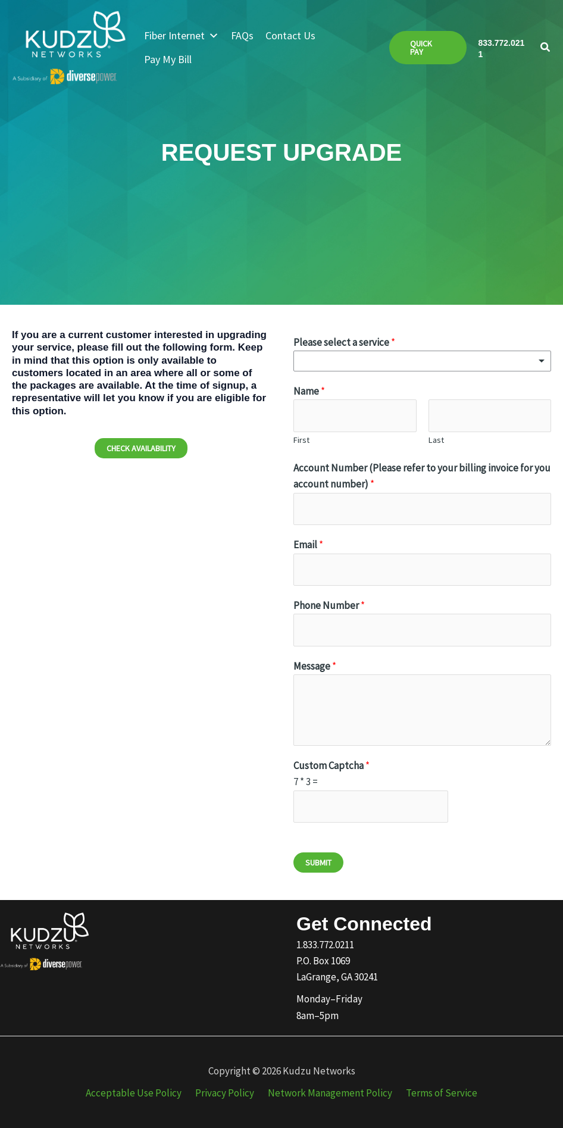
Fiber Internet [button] (181, 36)
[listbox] (422, 361)
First (301, 440)
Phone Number (329, 605)
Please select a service (344, 342)
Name (309, 391)
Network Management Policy (328, 1092)
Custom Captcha (331, 765)
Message (314, 666)
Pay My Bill (168, 59)
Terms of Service (436, 1092)
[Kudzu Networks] (69, 46)
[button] (428, 47)
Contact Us (290, 35)
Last (436, 440)
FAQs (242, 35)
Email (308, 544)
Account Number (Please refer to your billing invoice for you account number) (422, 475)
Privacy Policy (226, 1092)
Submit (318, 862)
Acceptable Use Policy (139, 1092)
